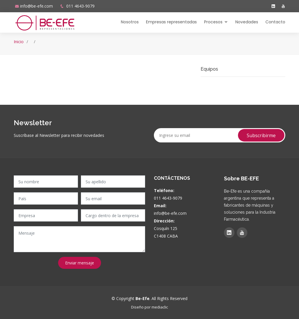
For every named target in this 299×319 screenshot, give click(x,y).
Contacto (275, 22)
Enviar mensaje (79, 263)
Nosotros (130, 22)
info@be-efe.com (36, 6)
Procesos (213, 22)
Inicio (19, 41)
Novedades (246, 22)
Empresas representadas (171, 22)
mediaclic (160, 307)
